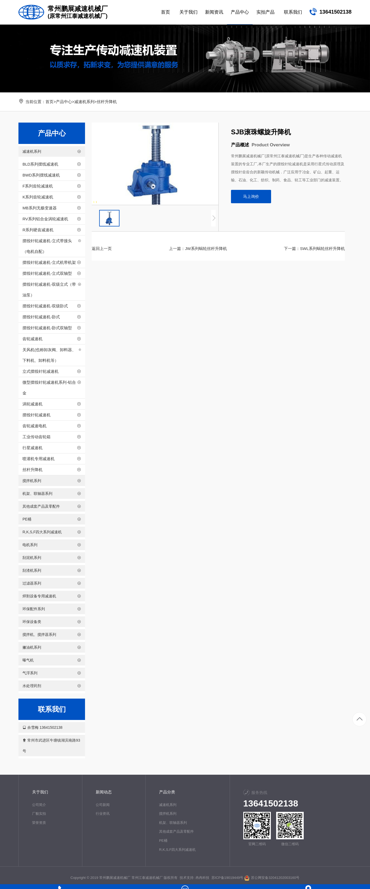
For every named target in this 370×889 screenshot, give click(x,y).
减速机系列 (84, 101)
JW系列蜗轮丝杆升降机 (206, 248)
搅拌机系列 (167, 814)
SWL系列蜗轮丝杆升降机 (322, 248)
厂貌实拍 (39, 814)
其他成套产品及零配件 (176, 831)
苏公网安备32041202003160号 (272, 878)
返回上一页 (102, 248)
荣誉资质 (39, 823)
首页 (49, 101)
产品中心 (64, 101)
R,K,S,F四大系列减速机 (177, 850)
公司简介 (39, 805)
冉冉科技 (202, 878)
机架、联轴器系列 (173, 823)
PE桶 (163, 841)
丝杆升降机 (107, 101)
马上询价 (251, 196)
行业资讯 (102, 814)
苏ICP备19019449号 (227, 878)
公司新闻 (102, 805)
